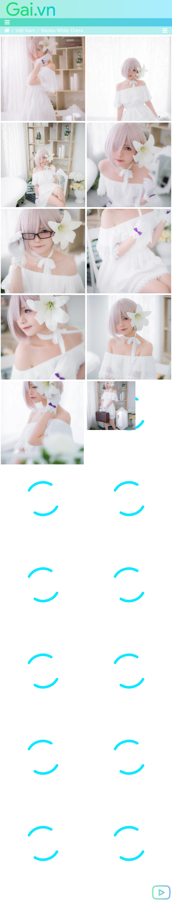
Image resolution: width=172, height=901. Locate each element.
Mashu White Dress (62, 30)
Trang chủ (7, 30)
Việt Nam (25, 30)
